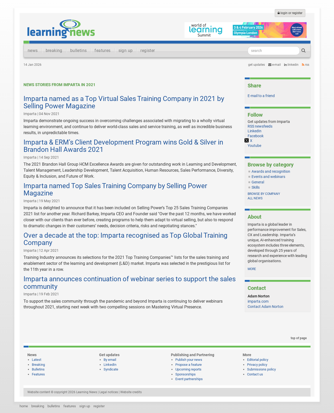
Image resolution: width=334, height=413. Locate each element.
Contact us (255, 374)
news (33, 50)
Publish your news (188, 360)
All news (255, 198)
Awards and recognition (271, 171)
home (24, 406)
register (147, 50)
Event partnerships (189, 379)
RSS (305, 65)
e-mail (274, 65)
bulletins (78, 50)
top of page (298, 338)
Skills (256, 187)
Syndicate (111, 369)
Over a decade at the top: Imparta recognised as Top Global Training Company (125, 239)
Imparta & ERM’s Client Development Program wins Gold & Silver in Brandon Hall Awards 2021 (123, 146)
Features (38, 374)
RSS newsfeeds (260, 126)
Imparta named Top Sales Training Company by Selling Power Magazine (115, 189)
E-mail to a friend (261, 96)
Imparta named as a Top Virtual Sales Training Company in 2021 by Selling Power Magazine (123, 102)
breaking (54, 50)
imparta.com (258, 301)
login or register (290, 13)
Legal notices (108, 392)
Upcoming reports (188, 369)
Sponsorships (185, 374)
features (102, 50)
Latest (36, 360)
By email (110, 360)
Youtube (254, 145)
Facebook (256, 136)
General (258, 182)
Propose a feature (188, 365)
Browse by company (264, 194)
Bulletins (38, 369)
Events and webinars (268, 177)
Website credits (131, 392)
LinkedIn (291, 65)
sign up (125, 50)
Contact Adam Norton (265, 306)
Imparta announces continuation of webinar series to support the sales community (129, 282)
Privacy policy (257, 365)
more (252, 269)
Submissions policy (261, 369)
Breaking (38, 365)
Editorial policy (257, 360)
